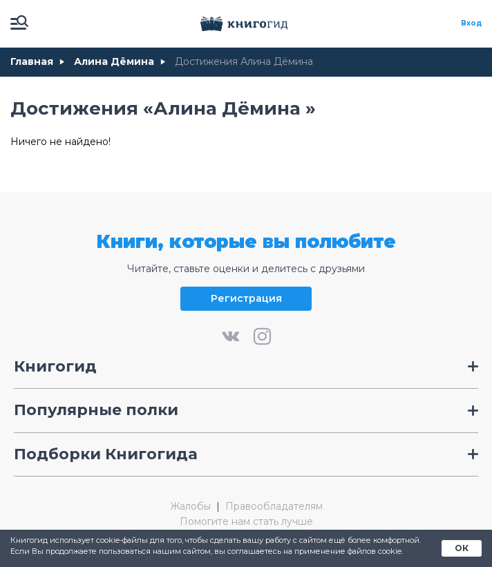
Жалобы (190, 506)
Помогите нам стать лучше (246, 522)
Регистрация (246, 298)
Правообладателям (274, 506)
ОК (462, 548)
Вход (471, 23)
